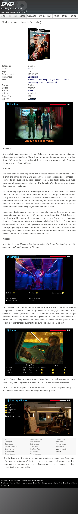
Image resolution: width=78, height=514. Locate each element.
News (49, 16)
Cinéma (22, 16)
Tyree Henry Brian (35, 82)
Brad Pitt (31, 80)
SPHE (30, 90)
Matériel (56, 16)
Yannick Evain (15, 483)
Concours (42, 16)
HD (10, 16)
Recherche (73, 16)
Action (30, 69)
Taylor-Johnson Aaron (59, 80)
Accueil (4, 16)
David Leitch (33, 77)
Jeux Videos (32, 16)
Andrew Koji (51, 82)
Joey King (42, 80)
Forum (64, 16)
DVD (15, 16)
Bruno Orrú (37, 483)
